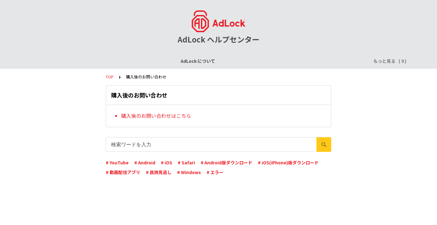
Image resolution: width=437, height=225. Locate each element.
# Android (144, 162)
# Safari (186, 162)
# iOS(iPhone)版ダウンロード (288, 162)
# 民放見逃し (159, 172)
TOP (110, 77)
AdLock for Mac (331, 61)
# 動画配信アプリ (123, 172)
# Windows (189, 172)
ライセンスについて (110, 61)
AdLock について (64, 61)
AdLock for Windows (284, 61)
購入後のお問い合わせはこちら (156, 115)
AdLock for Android (232, 61)
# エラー (215, 172)
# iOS (166, 162)
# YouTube (117, 162)
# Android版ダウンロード (226, 162)
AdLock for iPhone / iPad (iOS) (170, 61)
